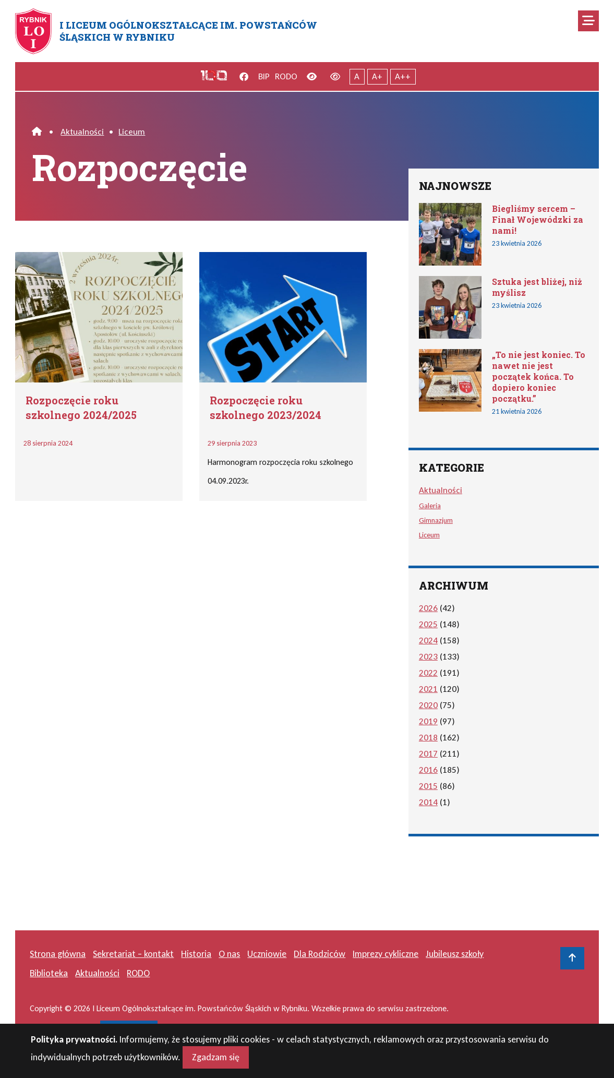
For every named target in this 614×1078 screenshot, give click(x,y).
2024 (428, 640)
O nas (229, 954)
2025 (428, 624)
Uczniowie (266, 954)
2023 (428, 656)
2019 (428, 721)
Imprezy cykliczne (385, 954)
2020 (428, 705)
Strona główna (58, 954)
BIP (264, 76)
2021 (428, 689)
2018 (428, 737)
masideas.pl (129, 1030)
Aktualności (82, 131)
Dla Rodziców (319, 954)
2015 (428, 786)
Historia (196, 954)
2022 (428, 672)
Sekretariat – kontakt (133, 954)
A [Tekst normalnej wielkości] (356, 76)
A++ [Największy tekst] (403, 76)
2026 (428, 608)
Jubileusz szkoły (455, 954)
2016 (428, 769)
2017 (428, 753)
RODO (286, 76)
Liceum (131, 131)
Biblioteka (49, 973)
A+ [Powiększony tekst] (377, 76)
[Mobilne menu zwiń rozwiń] (588, 20)
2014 (428, 802)
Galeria (430, 505)
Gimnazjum (436, 520)
